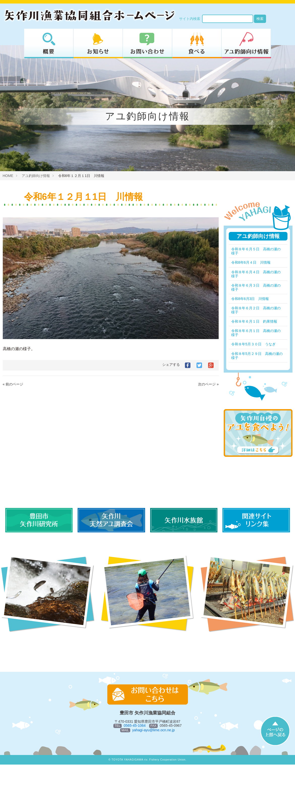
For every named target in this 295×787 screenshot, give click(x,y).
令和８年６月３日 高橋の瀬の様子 (256, 287)
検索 (260, 19)
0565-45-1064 (135, 725)
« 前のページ (13, 384)
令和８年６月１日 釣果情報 (254, 321)
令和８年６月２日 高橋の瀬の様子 (256, 310)
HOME (8, 176)
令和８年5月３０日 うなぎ (253, 344)
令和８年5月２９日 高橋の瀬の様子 (255, 356)
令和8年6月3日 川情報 (250, 299)
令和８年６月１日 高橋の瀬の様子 (256, 333)
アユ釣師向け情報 (36, 176)
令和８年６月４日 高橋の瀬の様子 (256, 274)
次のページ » (208, 384)
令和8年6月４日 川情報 (251, 262)
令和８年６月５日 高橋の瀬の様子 (256, 251)
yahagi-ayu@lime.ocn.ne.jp (153, 730)
